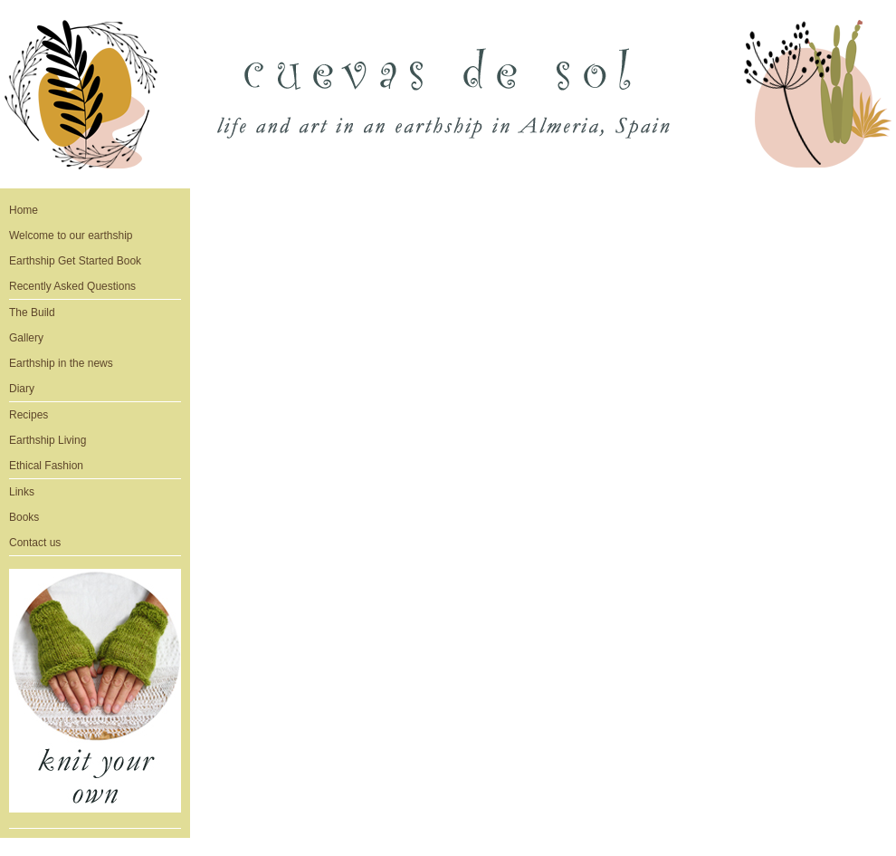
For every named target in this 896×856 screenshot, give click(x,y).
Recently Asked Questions (72, 286)
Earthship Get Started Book (75, 261)
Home (23, 210)
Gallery (26, 338)
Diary (21, 388)
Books (24, 517)
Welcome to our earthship (71, 235)
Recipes (28, 415)
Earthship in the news (61, 363)
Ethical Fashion (46, 465)
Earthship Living (47, 440)
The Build (32, 312)
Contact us (35, 542)
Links (21, 492)
